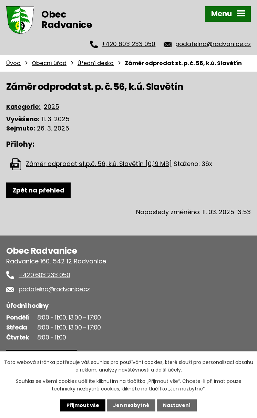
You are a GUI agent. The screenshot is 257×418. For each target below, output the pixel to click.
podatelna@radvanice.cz (213, 44)
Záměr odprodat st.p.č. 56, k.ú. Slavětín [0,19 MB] (99, 163)
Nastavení (177, 405)
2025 (51, 106)
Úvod (13, 63)
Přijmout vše (82, 405)
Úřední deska (96, 63)
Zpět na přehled (38, 190)
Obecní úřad (49, 63)
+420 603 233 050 (128, 44)
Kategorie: (23, 106)
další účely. (168, 369)
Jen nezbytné (131, 405)
